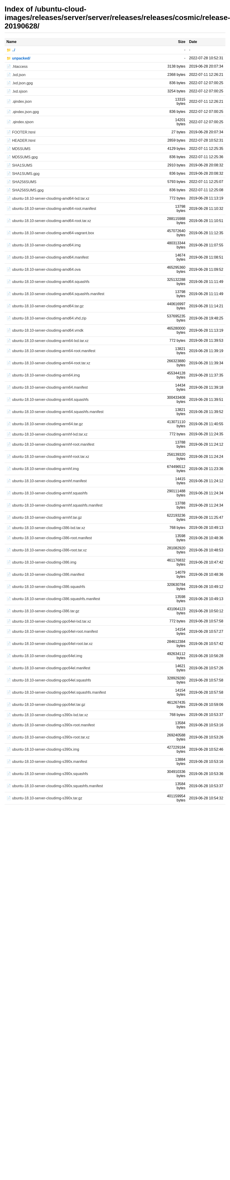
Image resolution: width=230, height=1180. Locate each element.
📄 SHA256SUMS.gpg (24, 190)
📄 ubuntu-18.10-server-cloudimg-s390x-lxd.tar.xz (47, 715)
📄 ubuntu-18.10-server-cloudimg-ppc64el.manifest (48, 668)
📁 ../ (10, 50)
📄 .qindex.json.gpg (22, 112)
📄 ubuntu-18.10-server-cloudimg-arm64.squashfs (47, 400)
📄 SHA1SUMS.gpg (23, 174)
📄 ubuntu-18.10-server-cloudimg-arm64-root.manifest (50, 351)
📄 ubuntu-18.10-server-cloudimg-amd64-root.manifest (51, 209)
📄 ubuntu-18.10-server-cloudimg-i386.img (41, 562)
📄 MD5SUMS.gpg (22, 157)
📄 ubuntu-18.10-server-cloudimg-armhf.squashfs (47, 493)
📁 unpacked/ (18, 58)
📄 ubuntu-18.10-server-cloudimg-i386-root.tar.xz (46, 550)
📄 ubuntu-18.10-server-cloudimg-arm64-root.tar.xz (48, 363)
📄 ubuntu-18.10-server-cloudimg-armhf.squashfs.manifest (54, 505)
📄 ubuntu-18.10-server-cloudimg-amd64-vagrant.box (50, 233)
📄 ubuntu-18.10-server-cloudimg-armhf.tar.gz (44, 517)
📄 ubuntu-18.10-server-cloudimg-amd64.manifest (47, 257)
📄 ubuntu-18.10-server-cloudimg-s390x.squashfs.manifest (54, 786)
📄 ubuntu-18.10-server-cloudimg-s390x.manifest (46, 762)
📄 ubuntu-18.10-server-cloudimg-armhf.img (42, 469)
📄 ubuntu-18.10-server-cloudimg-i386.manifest (45, 574)
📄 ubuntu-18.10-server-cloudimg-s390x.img (42, 749)
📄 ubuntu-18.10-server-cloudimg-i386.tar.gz (42, 611)
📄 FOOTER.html (20, 132)
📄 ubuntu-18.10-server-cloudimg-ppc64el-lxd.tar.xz (48, 621)
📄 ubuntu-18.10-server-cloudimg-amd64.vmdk (44, 330)
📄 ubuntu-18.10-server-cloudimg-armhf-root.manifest (50, 444)
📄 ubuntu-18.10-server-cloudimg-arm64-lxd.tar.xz (47, 341)
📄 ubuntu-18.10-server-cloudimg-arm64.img (43, 375)
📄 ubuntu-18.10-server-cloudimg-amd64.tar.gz (45, 306)
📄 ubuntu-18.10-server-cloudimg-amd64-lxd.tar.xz (47, 198)
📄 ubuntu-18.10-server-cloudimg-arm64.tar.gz (44, 424)
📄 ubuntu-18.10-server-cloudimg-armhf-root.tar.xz (47, 457)
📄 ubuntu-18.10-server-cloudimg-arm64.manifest (47, 387)
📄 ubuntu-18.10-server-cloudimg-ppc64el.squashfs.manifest (56, 692)
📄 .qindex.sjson (20, 122)
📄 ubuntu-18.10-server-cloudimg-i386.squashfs (45, 587)
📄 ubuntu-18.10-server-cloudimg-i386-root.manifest (49, 538)
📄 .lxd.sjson (16, 91)
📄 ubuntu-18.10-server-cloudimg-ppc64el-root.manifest (52, 631)
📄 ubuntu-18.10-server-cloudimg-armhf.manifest (46, 481)
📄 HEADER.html (20, 141)
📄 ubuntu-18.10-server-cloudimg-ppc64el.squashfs (48, 680)
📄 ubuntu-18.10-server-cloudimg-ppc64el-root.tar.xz (49, 644)
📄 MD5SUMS (18, 149)
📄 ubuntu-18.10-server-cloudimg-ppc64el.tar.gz (45, 705)
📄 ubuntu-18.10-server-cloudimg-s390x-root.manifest (50, 725)
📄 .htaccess (17, 66)
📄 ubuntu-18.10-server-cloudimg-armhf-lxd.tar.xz (47, 434)
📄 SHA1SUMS (19, 165)
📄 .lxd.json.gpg (19, 83)
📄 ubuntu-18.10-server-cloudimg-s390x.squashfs (47, 774)
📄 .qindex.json (19, 101)
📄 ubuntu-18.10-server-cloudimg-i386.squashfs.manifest (53, 599)
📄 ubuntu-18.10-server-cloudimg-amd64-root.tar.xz (48, 221)
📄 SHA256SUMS (21, 182)
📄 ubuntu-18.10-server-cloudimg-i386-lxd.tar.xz (45, 528)
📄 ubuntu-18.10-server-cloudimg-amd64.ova (43, 269)
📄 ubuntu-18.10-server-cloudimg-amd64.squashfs (47, 282)
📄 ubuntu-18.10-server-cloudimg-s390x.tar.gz (44, 798)
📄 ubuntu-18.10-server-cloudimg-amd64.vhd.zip (46, 318)
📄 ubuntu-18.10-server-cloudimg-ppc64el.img (44, 656)
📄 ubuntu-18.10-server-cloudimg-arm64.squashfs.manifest (55, 412)
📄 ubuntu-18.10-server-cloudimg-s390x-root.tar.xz (48, 737)
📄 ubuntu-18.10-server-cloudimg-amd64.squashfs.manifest (55, 294)
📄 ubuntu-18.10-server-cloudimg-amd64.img (43, 245)
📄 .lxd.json (16, 75)
